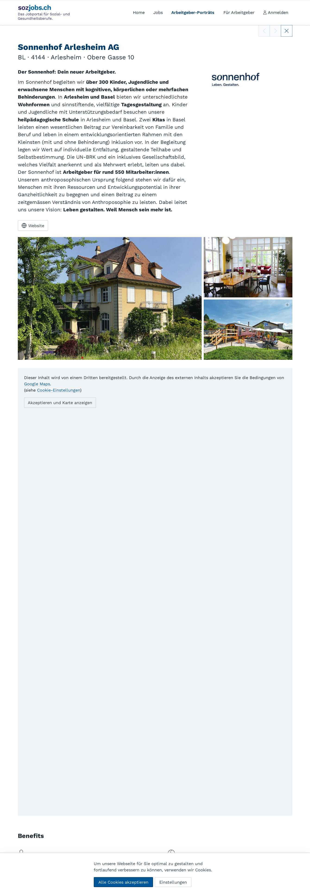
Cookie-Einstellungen (58, 389)
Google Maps (37, 383)
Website (33, 225)
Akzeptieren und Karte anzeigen (60, 402)
